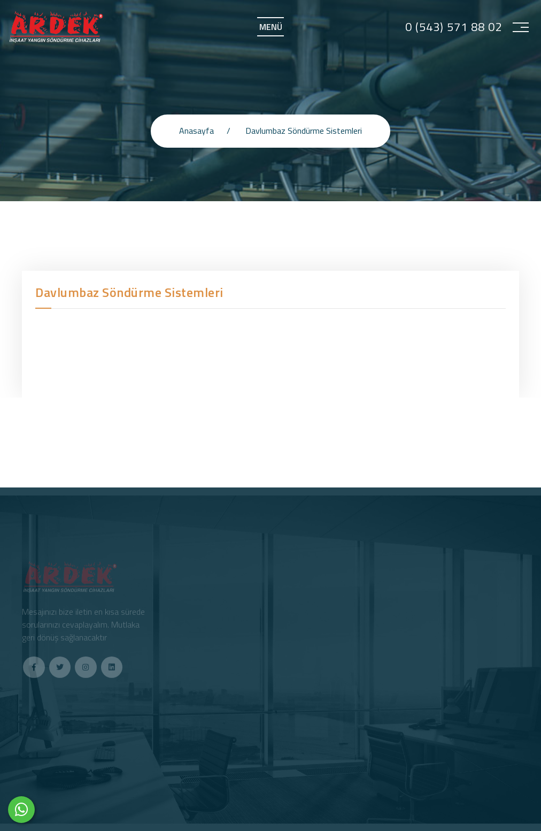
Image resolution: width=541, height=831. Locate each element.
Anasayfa (196, 130)
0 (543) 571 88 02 (453, 27)
